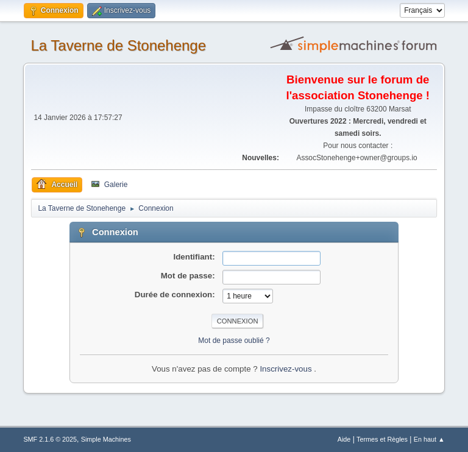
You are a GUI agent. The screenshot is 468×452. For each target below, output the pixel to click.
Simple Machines (106, 439)
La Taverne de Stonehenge (118, 45)
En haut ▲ (429, 439)
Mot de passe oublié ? (233, 340)
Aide (344, 439)
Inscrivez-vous (287, 368)
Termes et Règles (382, 439)
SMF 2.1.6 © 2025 (50, 439)
